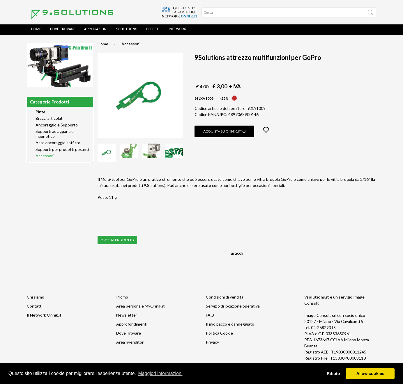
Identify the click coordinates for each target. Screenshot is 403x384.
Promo (122, 298)
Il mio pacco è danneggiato (230, 325)
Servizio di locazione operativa (233, 307)
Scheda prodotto (117, 241)
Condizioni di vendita (224, 298)
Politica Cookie (219, 334)
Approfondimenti (131, 325)
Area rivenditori (130, 343)
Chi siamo (35, 298)
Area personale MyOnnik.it (140, 307)
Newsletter (126, 316)
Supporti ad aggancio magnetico (55, 135)
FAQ (210, 316)
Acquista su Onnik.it (224, 132)
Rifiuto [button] (333, 373)
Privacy (212, 343)
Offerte (153, 30)
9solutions (126, 30)
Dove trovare (62, 30)
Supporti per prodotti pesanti (62, 150)
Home (36, 30)
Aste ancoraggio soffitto (58, 144)
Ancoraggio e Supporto (57, 126)
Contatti (35, 307)
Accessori (130, 44)
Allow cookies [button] (370, 373)
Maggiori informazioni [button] (160, 373)
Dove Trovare (128, 334)
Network (177, 30)
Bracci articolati (49, 119)
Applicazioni (96, 30)
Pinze (40, 113)
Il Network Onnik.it (44, 316)
